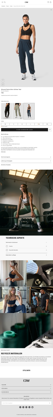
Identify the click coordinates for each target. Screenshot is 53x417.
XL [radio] (39, 124)
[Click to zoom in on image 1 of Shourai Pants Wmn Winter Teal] (26, 47)
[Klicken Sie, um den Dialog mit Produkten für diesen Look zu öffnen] (13, 273)
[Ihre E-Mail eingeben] (25, 403)
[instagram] (23, 407)
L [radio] (30, 124)
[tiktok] (29, 407)
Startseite (3, 6)
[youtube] (32, 407)
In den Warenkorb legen (24, 129)
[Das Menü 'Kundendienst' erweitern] (26, 392)
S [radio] (13, 124)
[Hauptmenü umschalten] (2, 2)
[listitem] (6, 111)
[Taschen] (3, 80)
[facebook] (20, 407)
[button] (26, 161)
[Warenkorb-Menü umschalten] (50, 2)
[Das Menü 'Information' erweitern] (26, 388)
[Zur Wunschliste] (48, 2)
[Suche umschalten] (5, 2)
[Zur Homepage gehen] (26, 2)
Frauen (7, 6)
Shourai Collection (5, 91)
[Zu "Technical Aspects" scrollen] (26, 157)
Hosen (11, 6)
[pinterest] (26, 407)
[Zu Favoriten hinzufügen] (49, 129)
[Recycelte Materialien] (3, 84)
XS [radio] (5, 124)
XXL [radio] (47, 124)
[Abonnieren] (49, 403)
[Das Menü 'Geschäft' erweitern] (26, 385)
